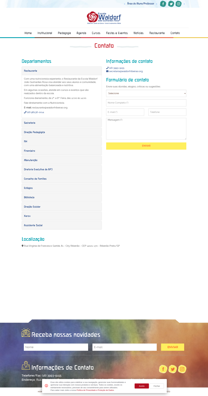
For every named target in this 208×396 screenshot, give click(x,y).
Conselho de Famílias (35, 178)
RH (25, 141)
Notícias (139, 33)
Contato (175, 33)
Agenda (81, 33)
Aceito (142, 386)
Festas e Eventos (117, 33)
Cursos (96, 33)
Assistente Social (33, 225)
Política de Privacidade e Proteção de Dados (95, 390)
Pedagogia (64, 33)
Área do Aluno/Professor (140, 3)
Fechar (157, 386)
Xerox (27, 216)
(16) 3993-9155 (115, 68)
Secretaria (29, 122)
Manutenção (30, 160)
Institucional (45, 33)
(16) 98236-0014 (34, 112)
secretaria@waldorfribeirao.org (124, 71)
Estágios (28, 188)
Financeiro (29, 150)
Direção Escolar (32, 206)
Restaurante (157, 33)
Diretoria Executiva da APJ (38, 169)
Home (28, 33)
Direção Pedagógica (34, 132)
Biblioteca (29, 197)
